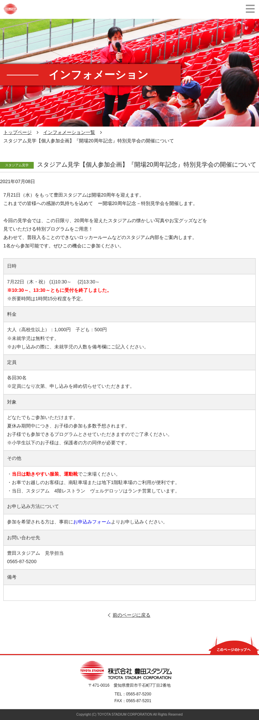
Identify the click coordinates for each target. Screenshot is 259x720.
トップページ (17, 132)
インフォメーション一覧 (69, 132)
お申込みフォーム (92, 521)
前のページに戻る (131, 615)
